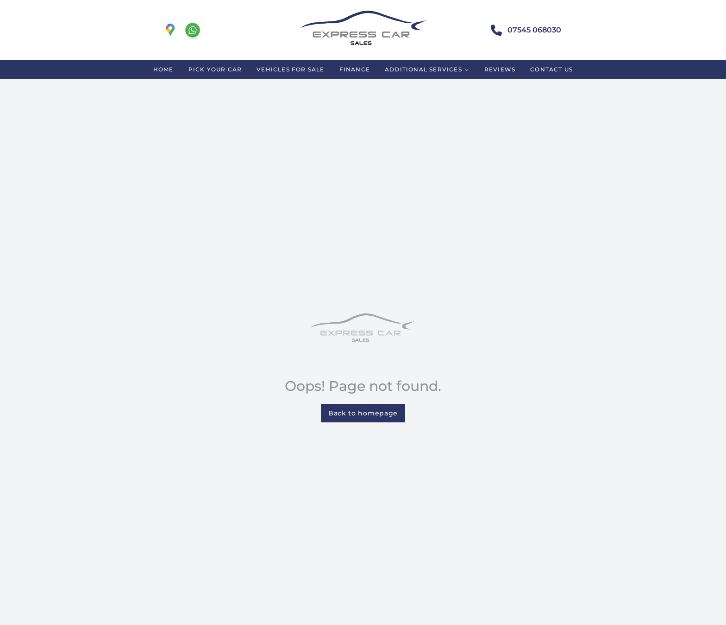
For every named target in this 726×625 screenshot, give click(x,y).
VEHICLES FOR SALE (290, 69)
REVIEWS (499, 69)
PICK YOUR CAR (215, 69)
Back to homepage (363, 413)
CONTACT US (551, 69)
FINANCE (354, 69)
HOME (163, 69)
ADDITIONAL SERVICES (427, 69)
